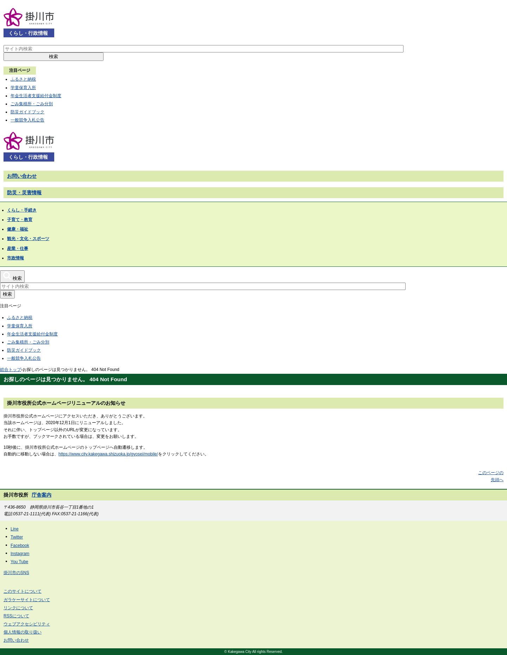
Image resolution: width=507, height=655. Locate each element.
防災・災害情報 (24, 192)
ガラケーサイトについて (27, 599)
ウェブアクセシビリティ (27, 624)
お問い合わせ (22, 176)
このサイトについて (23, 591)
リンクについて (18, 607)
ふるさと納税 (23, 79)
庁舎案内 (41, 495)
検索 (53, 56)
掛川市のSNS (16, 572)
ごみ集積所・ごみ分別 (32, 103)
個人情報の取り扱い (23, 632)
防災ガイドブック (27, 111)
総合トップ (10, 369)
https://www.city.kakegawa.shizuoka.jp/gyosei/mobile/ (108, 454)
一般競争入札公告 (27, 120)
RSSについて (16, 615)
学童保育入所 (23, 87)
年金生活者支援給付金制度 (36, 95)
